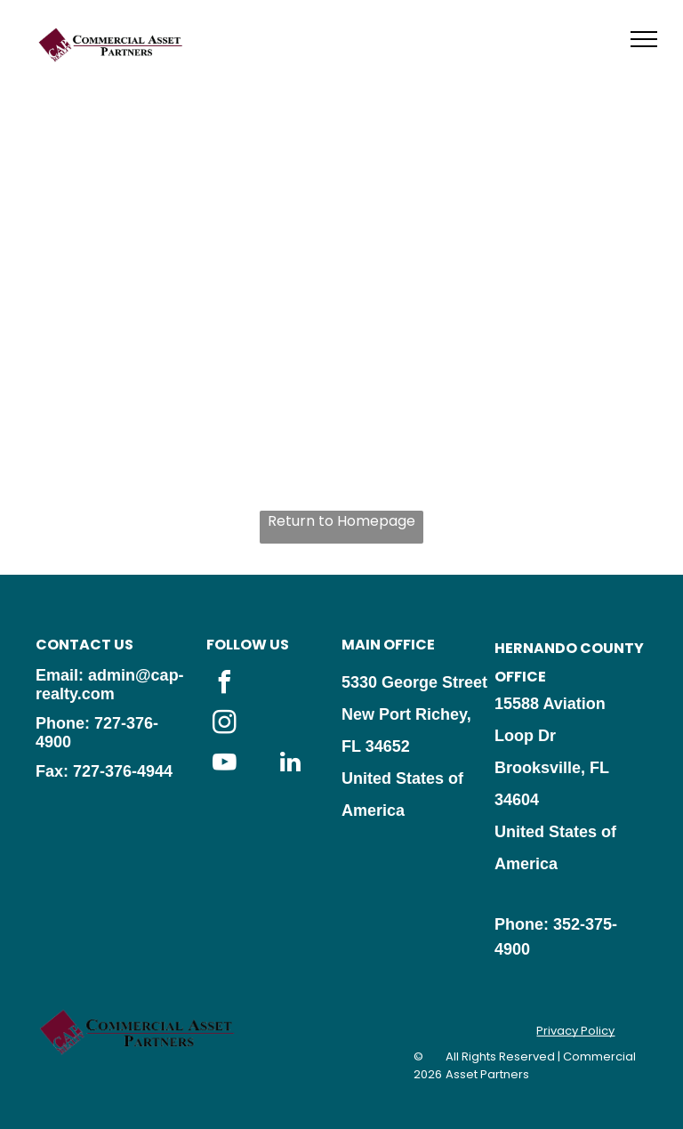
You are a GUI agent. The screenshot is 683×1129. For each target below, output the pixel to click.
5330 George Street (414, 682)
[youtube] (224, 765)
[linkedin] (290, 765)
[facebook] (224, 685)
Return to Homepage (341, 521)
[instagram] (224, 725)
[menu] (644, 39)
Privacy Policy (575, 1030)
